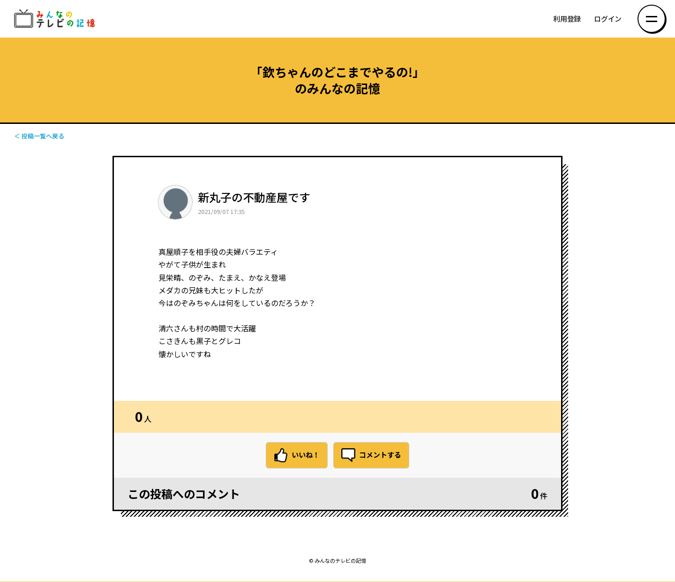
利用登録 (567, 19)
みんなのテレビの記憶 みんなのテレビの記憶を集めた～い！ (56, 19)
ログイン (608, 19)
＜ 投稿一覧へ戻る (39, 136)
